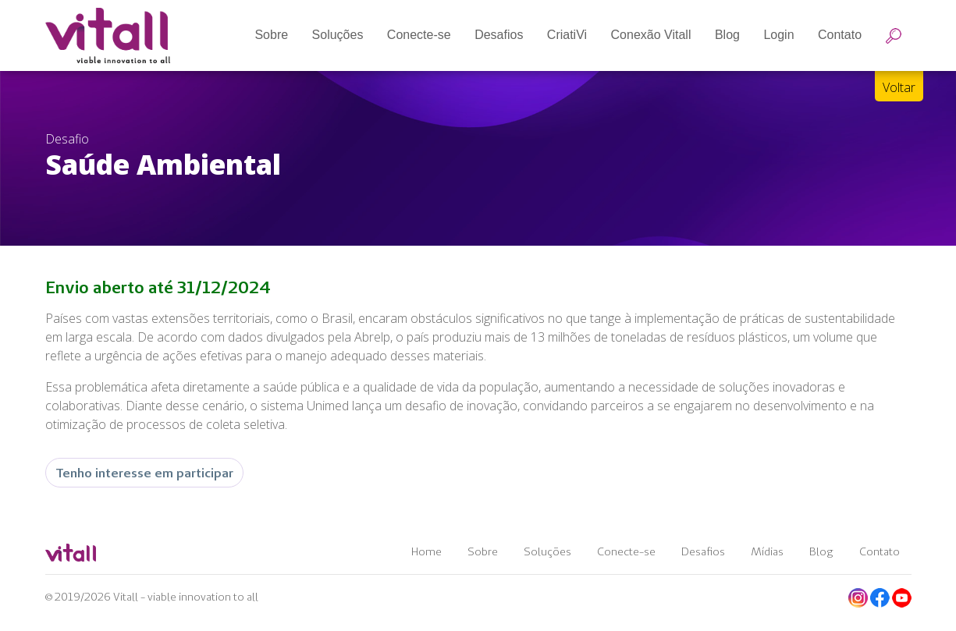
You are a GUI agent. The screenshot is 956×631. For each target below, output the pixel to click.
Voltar (899, 87)
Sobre (482, 551)
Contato (879, 551)
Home (426, 551)
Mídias (767, 551)
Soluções (547, 551)
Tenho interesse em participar (144, 472)
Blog (821, 551)
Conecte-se (626, 551)
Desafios (703, 551)
